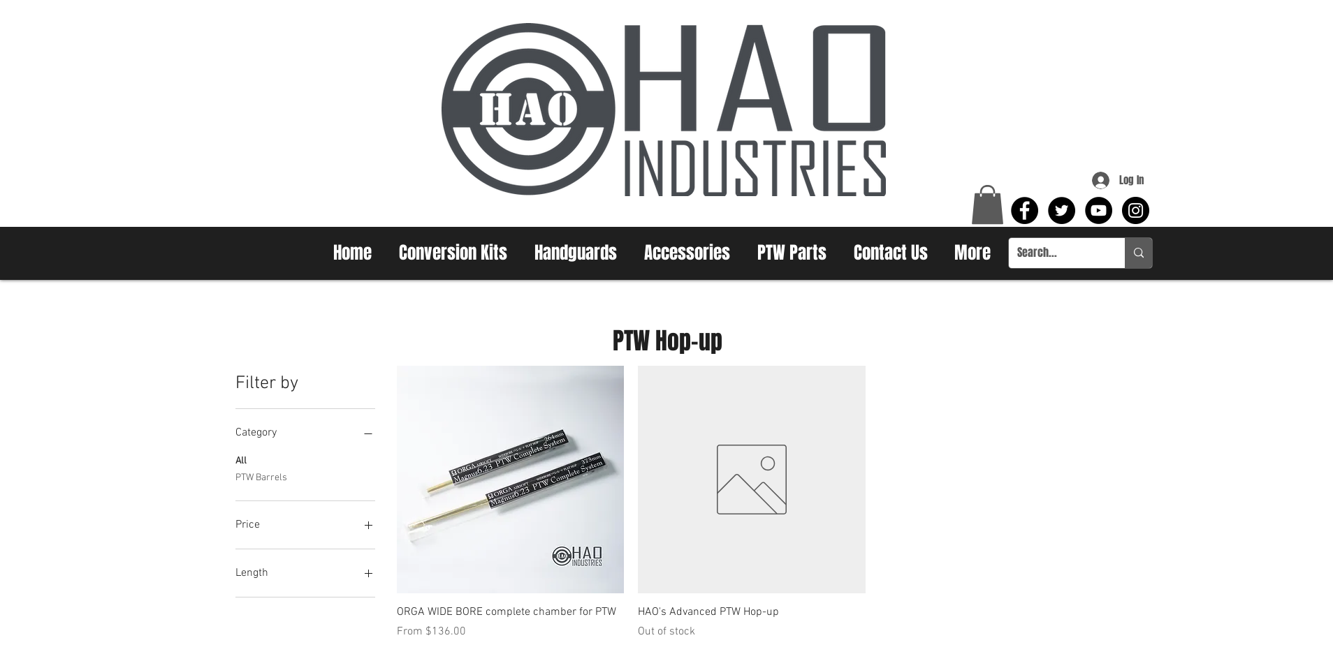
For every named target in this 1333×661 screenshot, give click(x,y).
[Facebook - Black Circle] (1024, 210)
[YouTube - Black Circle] (1098, 210)
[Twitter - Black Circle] (1061, 210)
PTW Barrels (261, 477)
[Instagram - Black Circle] (1135, 210)
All (241, 460)
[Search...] (1056, 253)
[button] (987, 204)
